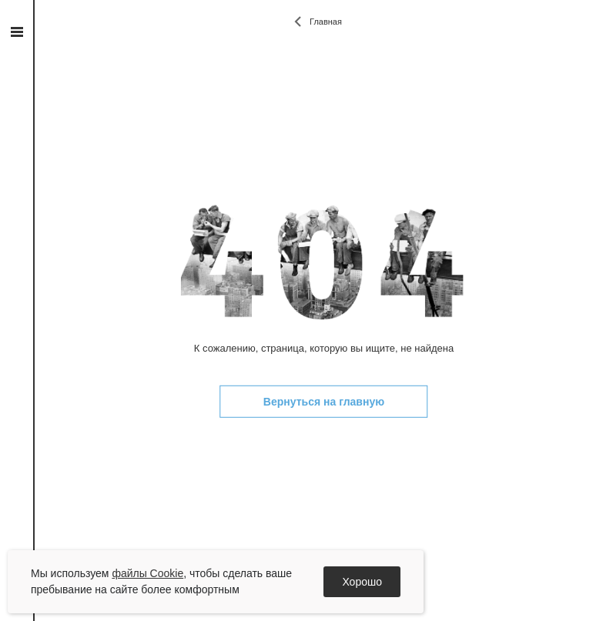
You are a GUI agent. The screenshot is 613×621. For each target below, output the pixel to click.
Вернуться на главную (323, 402)
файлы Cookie (147, 573)
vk (16, 202)
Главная (326, 21)
